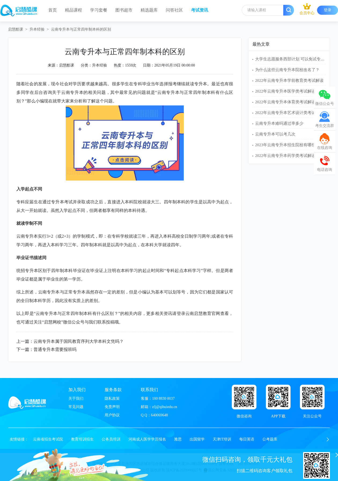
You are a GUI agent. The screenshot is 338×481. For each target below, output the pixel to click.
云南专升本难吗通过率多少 (279, 123)
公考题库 (269, 439)
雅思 (178, 439)
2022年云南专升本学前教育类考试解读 (289, 80)
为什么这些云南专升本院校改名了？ (287, 70)
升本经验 (37, 29)
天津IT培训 (222, 439)
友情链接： (19, 439)
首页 (52, 10)
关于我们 (75, 398)
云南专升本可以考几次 (275, 134)
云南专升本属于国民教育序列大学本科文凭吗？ (79, 341)
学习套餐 (98, 10)
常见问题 (75, 407)
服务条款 (113, 389)
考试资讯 (199, 10)
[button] (328, 439)
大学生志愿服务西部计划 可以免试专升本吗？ (296, 59)
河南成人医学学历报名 (147, 439)
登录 (327, 10)
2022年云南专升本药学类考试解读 (285, 155)
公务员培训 (111, 439)
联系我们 (149, 389)
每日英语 (246, 439)
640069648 (159, 415)
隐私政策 (112, 398)
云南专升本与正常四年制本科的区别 (81, 29)
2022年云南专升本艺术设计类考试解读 (289, 113)
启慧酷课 (15, 29)
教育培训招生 (82, 439)
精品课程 (73, 10)
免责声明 (112, 407)
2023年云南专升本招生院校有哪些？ (287, 145)
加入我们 (77, 389)
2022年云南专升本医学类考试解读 (285, 91)
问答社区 (174, 10)
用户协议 (112, 415)
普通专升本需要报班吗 (55, 349)
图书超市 (124, 10)
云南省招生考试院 (48, 439)
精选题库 (149, 10)
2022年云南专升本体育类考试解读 (285, 102)
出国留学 (197, 439)
